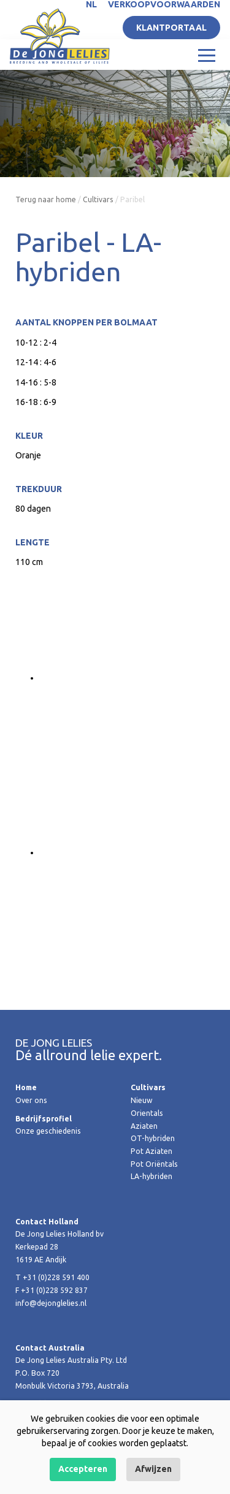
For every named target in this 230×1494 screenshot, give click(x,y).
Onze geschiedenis (48, 1131)
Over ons (31, 1100)
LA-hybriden (151, 1176)
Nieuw (141, 1100)
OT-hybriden (153, 1138)
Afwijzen (153, 1469)
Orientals (147, 1113)
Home (26, 1087)
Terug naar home (45, 199)
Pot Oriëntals (154, 1164)
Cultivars (98, 199)
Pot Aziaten (151, 1151)
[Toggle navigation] (206, 54)
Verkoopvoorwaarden (164, 4)
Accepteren (82, 1469)
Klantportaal (171, 27)
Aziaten (144, 1126)
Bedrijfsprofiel (43, 1119)
